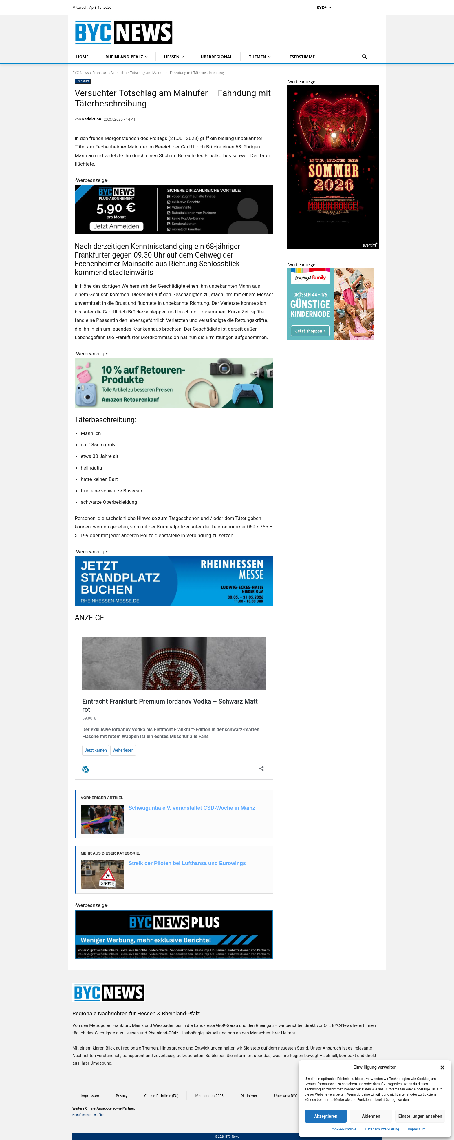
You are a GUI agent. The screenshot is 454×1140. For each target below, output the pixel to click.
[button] (442, 1067)
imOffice (98, 1115)
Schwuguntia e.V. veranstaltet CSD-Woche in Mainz (192, 808)
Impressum (416, 1129)
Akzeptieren (325, 1116)
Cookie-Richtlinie (343, 1129)
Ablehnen (371, 1116)
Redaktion (91, 119)
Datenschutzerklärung (382, 1129)
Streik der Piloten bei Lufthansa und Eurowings (187, 863)
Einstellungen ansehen (420, 1116)
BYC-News (80, 72)
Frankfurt (100, 72)
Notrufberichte (81, 1115)
